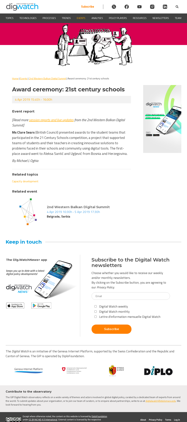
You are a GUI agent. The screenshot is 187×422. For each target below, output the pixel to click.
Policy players (118, 18)
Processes (49, 18)
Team (178, 18)
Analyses (97, 18)
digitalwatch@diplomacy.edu (160, 401)
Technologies (28, 18)
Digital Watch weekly (111, 306)
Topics (9, 18)
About (143, 419)
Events (81, 18)
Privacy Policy (105, 287)
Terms (168, 419)
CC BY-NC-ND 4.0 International (43, 419)
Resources (140, 18)
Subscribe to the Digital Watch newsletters (131, 262)
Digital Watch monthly (112, 311)
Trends (66, 18)
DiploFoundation (99, 416)
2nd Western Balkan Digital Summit (47, 78)
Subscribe (87, 6)
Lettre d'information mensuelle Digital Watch (127, 316)
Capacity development (25, 181)
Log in (177, 419)
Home (15, 78)
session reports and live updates (51, 120)
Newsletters (161, 18)
